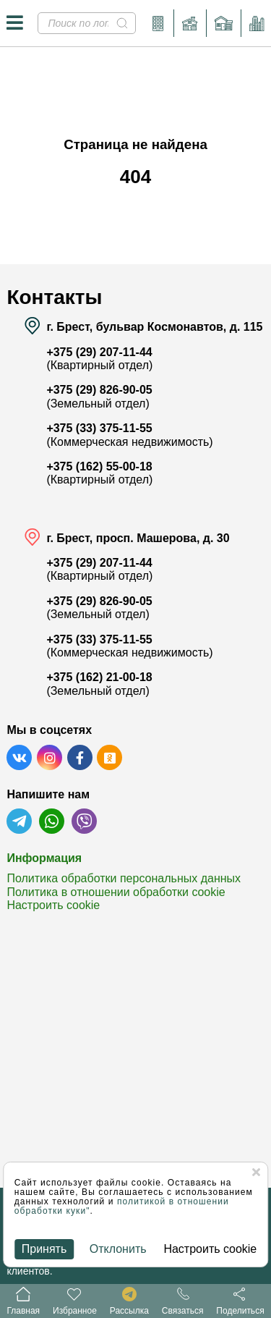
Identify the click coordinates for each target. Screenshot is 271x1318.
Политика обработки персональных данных (124, 878)
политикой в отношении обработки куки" (121, 1206)
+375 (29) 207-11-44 (99, 352)
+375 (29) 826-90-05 (99, 390)
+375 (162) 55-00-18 (99, 466)
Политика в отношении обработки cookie (116, 892)
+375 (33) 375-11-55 (99, 428)
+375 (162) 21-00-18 (99, 677)
